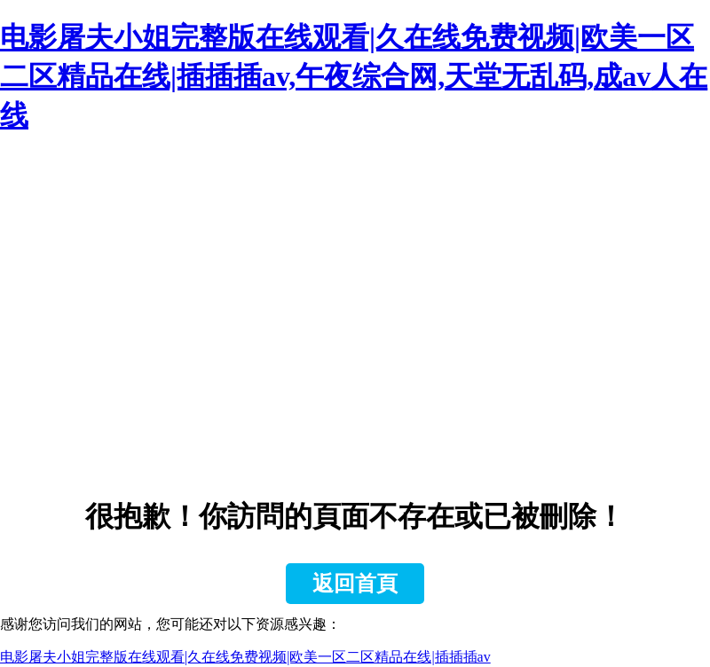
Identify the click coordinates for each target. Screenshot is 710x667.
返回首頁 (355, 583)
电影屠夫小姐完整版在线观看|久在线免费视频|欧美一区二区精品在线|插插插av (245, 656)
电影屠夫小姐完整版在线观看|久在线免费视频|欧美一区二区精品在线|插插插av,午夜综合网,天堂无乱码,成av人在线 (353, 76)
